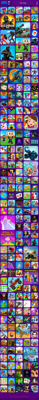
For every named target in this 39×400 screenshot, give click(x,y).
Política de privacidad (17, 396)
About (11, 396)
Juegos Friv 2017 (4, 5)
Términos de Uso (25, 396)
